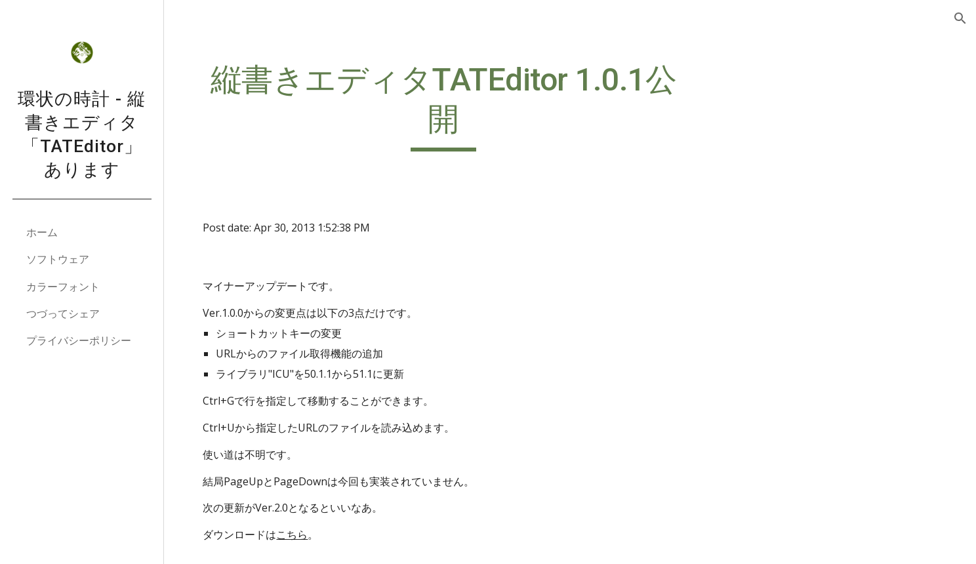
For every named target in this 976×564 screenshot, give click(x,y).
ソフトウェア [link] (57, 259)
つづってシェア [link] (63, 313)
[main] (448, 106)
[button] (960, 18)
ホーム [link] (42, 232)
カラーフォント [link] (63, 286)
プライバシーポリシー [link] (78, 340)
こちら (299, 534)
